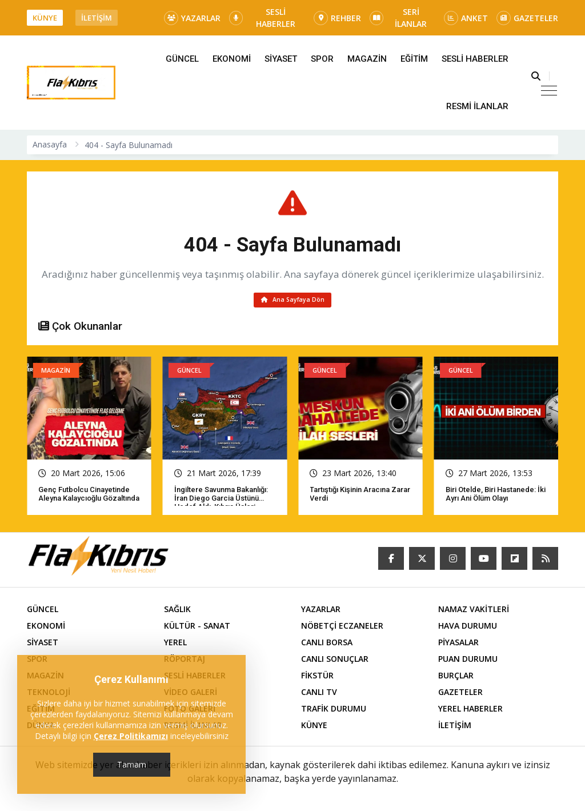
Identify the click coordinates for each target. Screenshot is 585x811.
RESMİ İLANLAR (477, 106)
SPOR (322, 59)
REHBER (337, 18)
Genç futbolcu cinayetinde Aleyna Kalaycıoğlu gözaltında (88, 496)
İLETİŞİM (96, 18)
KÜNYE (45, 18)
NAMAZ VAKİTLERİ (473, 611)
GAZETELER (527, 18)
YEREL (175, 645)
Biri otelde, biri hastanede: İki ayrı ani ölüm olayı (496, 496)
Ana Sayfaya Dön (292, 301)
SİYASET (281, 59)
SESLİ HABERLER (262, 17)
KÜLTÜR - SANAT (197, 628)
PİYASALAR (458, 645)
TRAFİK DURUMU (333, 711)
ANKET (466, 18)
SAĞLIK (177, 611)
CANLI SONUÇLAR (334, 661)
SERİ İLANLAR (398, 17)
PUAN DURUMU (468, 661)
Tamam (131, 764)
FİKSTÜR (317, 678)
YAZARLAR (192, 18)
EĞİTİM (414, 59)
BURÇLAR (456, 678)
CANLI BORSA (326, 645)
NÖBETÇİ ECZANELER (342, 628)
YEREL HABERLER (470, 711)
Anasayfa (50, 144)
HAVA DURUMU (467, 628)
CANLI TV (319, 694)
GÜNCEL (182, 59)
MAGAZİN (367, 59)
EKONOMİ (232, 59)
